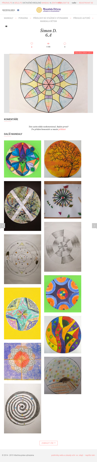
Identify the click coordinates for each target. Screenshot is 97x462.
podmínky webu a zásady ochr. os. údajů (67, 455)
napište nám (90, 455)
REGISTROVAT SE (86, 3)
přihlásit (62, 129)
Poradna (23, 18)
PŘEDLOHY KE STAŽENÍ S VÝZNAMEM (50, 18)
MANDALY (8, 18)
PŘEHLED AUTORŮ (81, 18)
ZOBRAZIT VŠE (48, 443)
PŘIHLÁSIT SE (63, 3)
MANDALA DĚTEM (48, 21)
